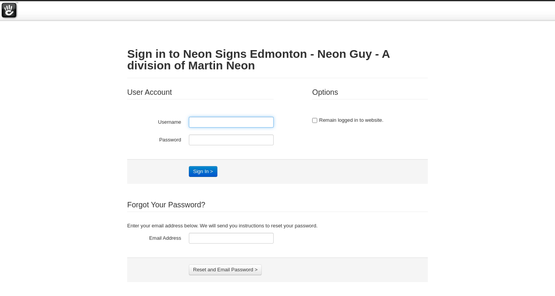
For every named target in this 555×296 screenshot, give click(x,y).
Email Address (165, 238)
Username (169, 122)
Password (170, 140)
